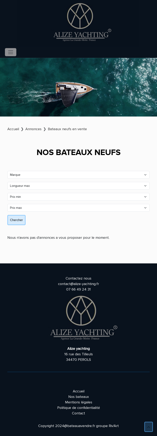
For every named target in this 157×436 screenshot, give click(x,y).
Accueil (78, 391)
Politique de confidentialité (78, 407)
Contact (78, 413)
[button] (148, 427)
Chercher (16, 220)
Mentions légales (78, 402)
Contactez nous (78, 278)
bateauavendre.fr (81, 426)
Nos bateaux (78, 396)
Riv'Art (114, 426)
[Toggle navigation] (10, 52)
